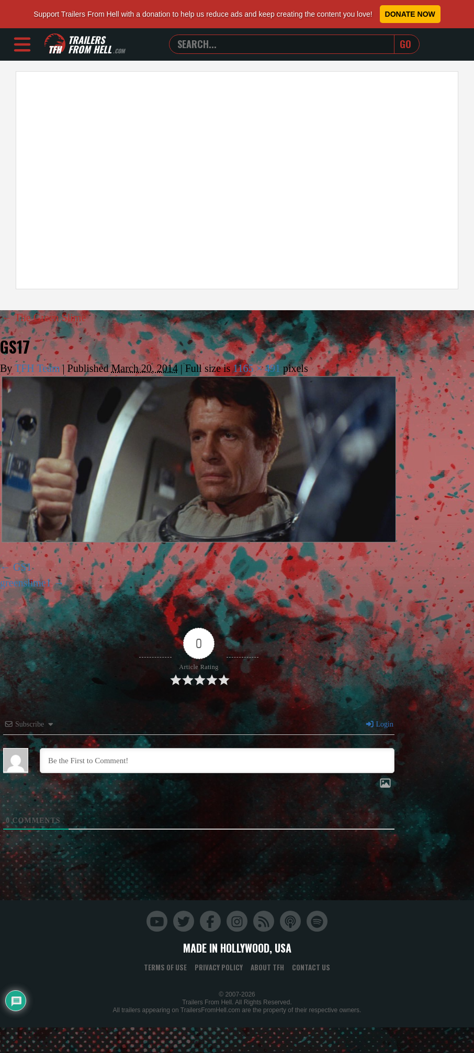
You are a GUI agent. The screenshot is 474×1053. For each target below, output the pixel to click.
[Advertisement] (98, 180)
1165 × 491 (256, 368)
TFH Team (37, 368)
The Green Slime (44, 317)
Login (379, 724)
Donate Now (410, 14)
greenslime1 (25, 582)
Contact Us (311, 967)
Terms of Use (165, 967)
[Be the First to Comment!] (217, 760)
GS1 (22, 567)
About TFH (267, 967)
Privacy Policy (219, 967)
